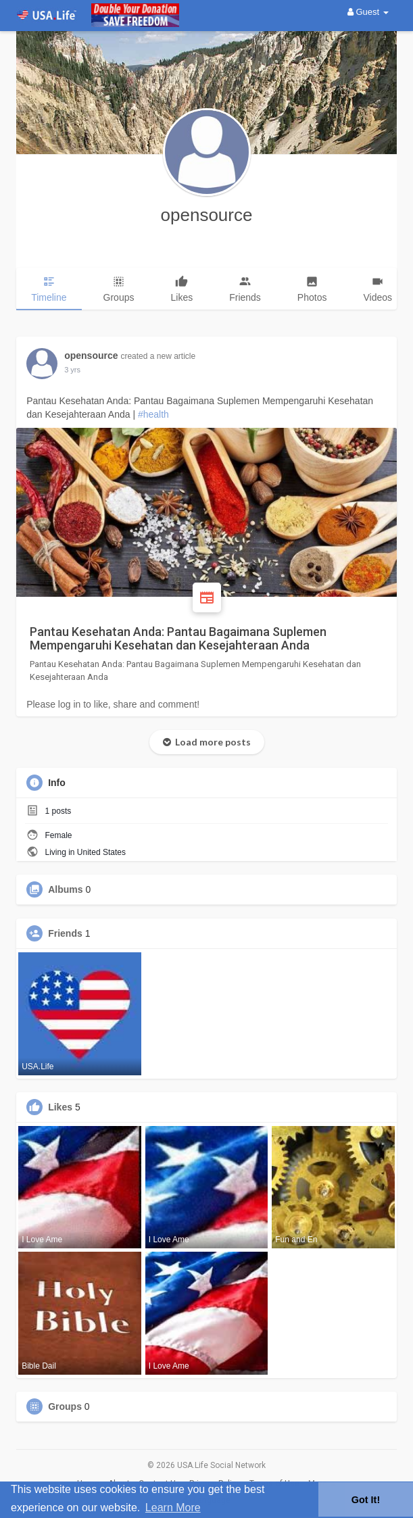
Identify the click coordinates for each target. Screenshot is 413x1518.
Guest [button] (368, 12)
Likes (60, 1107)
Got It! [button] (365, 1499)
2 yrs (72, 370)
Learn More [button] (173, 1507)
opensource (207, 215)
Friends (65, 933)
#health (153, 414)
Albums (65, 889)
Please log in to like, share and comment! (112, 704)
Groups (65, 1406)
